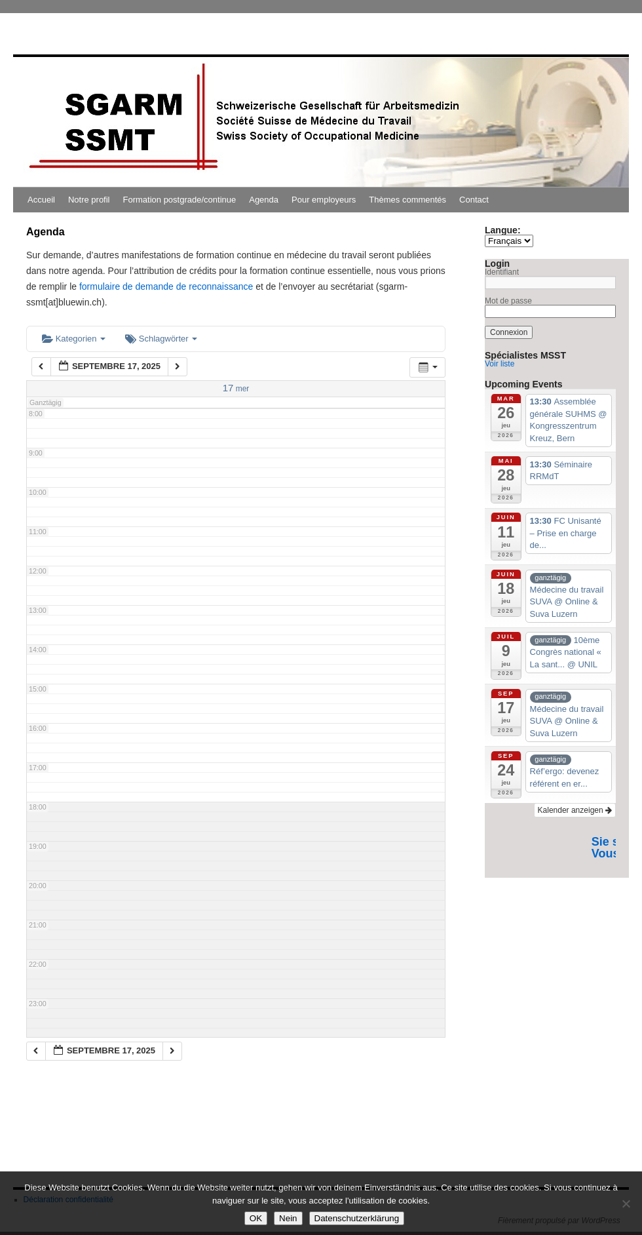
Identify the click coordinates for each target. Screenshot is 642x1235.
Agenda (263, 200)
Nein (288, 1218)
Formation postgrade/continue (179, 200)
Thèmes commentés (407, 200)
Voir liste (499, 363)
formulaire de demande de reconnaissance (166, 286)
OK (256, 1218)
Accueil (41, 200)
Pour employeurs (324, 200)
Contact (474, 200)
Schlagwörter (161, 338)
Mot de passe (508, 300)
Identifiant (502, 272)
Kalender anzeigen (575, 810)
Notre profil (89, 200)
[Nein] (625, 1203)
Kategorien (73, 338)
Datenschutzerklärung (357, 1218)
